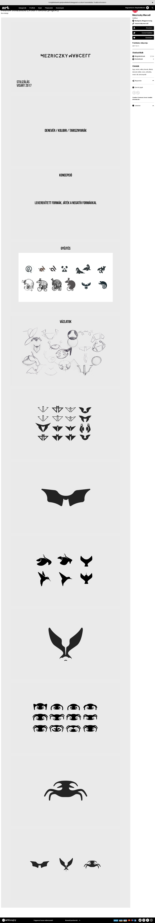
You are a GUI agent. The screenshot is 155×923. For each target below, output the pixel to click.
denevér (134, 72)
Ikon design (4, 13)
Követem (149, 28)
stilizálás (148, 72)
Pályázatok (49, 8)
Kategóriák (22, 8)
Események (60, 8)
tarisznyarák (142, 74)
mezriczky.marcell (141, 23)
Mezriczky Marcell (141, 15)
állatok (151, 69)
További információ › (100, 2)
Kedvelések (139, 59)
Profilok (32, 8)
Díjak (40, 8)
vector (137, 69)
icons (143, 72)
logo (133, 69)
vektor (141, 69)
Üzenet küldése (147, 33)
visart (134, 74)
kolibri (139, 72)
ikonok (146, 69)
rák (137, 74)
